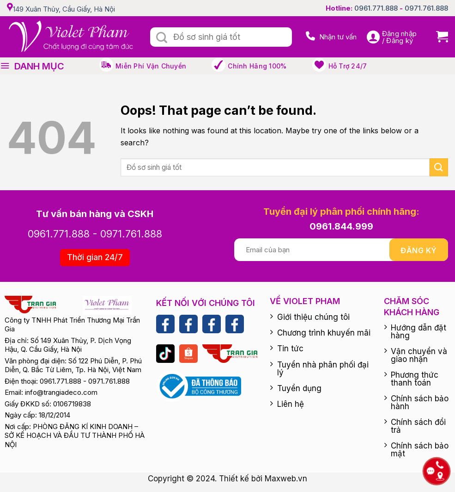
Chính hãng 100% (257, 66)
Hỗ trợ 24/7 (347, 66)
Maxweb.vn (286, 478)
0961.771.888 (376, 8)
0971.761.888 (426, 8)
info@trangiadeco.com (61, 392)
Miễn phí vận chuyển (150, 66)
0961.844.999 (341, 226)
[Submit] (161, 38)
